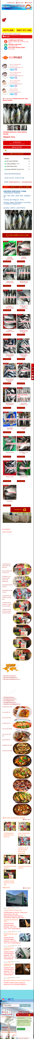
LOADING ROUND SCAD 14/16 (9, 965)
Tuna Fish (8, 98)
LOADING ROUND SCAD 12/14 (9, 949)
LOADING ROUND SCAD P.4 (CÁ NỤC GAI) (9, 882)
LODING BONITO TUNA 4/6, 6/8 (13, 910)
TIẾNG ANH (10, 2)
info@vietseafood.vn (15, 182)
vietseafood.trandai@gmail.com (11, 704)
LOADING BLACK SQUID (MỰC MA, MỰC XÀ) (9, 835)
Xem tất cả (26, 819)
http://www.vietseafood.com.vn (11, 679)
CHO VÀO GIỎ (17, 147)
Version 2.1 (31, 1038)
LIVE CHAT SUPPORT (25, 1015)
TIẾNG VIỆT (19, 2)
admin (9, 908)
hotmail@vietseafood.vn (9, 699)
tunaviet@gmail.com (8, 700)
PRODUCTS (18, 509)
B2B (9, 962)
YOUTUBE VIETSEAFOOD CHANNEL (14, 818)
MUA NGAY (28, 2)
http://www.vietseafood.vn (10, 677)
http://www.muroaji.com (9, 676)
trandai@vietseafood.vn (9, 702)
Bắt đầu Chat (21, 1029)
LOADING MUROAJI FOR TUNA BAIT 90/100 (17, 980)
